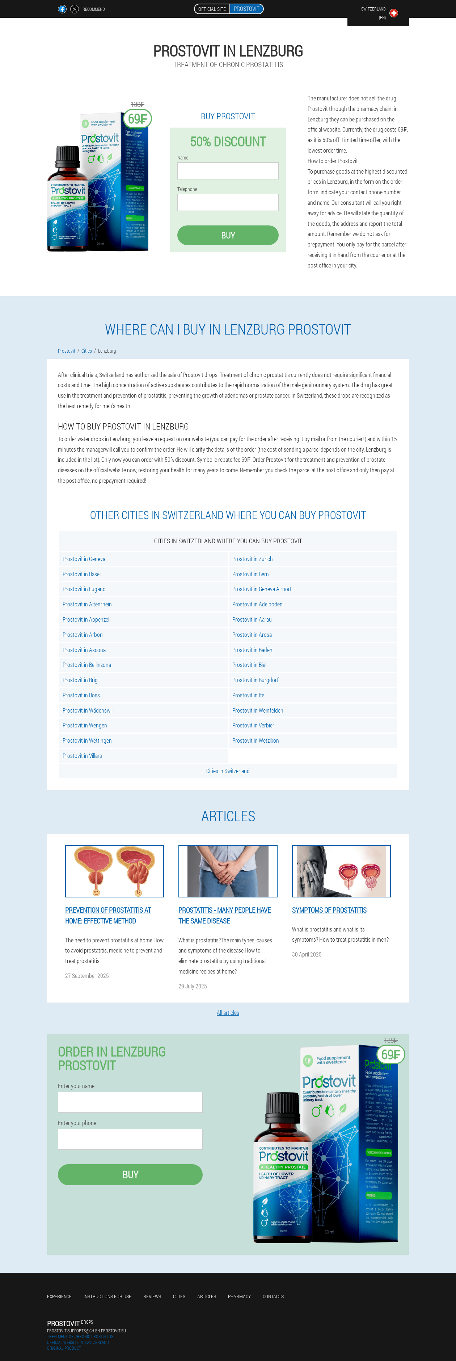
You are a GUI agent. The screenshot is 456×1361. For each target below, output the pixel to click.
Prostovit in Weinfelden (257, 710)
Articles (206, 1296)
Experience (59, 1296)
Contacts (273, 1296)
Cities (179, 1296)
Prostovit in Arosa (252, 634)
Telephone (187, 189)
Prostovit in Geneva (84, 559)
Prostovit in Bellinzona (87, 664)
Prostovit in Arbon (83, 634)
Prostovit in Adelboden (257, 604)
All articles (228, 1012)
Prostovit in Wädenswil (88, 710)
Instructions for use (107, 1296)
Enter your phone (77, 1123)
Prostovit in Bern (250, 574)
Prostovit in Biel (249, 664)
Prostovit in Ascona (84, 649)
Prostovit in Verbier (253, 725)
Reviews (152, 1296)
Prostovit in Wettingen (87, 740)
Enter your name (76, 1086)
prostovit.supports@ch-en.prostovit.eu (86, 1330)
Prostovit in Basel (82, 574)
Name (182, 157)
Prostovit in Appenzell (86, 619)
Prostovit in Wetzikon (255, 740)
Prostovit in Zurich (252, 559)
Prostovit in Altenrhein (87, 604)
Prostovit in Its (248, 695)
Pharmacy (239, 1296)
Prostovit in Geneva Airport (262, 589)
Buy (228, 235)
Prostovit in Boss (81, 695)
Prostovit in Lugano (84, 589)
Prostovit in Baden (252, 649)
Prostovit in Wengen (85, 725)
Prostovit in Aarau (252, 619)
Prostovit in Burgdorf (255, 680)
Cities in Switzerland (228, 771)
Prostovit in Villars (82, 755)
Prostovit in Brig (80, 680)
